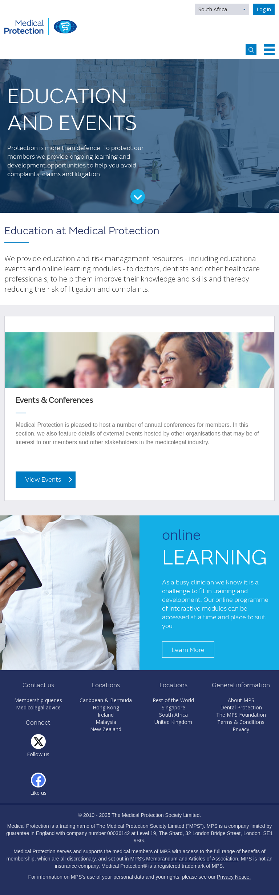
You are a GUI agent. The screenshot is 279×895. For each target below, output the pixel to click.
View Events (43, 479)
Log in (263, 9)
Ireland (106, 714)
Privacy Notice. (234, 877)
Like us (38, 792)
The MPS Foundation (241, 714)
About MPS (241, 700)
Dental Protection (241, 707)
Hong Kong (106, 707)
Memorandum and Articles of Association (192, 859)
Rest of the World (173, 700)
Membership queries (38, 700)
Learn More (188, 650)
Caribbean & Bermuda (106, 700)
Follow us (38, 754)
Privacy (240, 729)
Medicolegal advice (38, 707)
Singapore (173, 707)
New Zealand (105, 729)
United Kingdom (173, 721)
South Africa (212, 9)
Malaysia (106, 721)
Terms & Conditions (240, 721)
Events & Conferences (54, 400)
